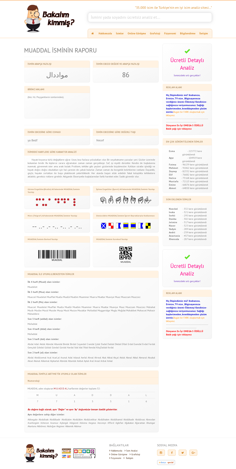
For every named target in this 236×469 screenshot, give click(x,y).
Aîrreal (97, 357)
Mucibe (38, 310)
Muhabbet (131, 310)
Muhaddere (33, 313)
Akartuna (32, 426)
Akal (104, 357)
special (170, 462)
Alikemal (45, 360)
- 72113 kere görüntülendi (194, 181)
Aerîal (84, 357)
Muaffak (51, 297)
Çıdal (97, 344)
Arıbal (103, 360)
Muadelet (32, 286)
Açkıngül (64, 422)
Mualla (59, 297)
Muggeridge (104, 310)
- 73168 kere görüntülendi (194, 178)
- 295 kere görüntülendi (195, 215)
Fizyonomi (170, 33)
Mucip (60, 310)
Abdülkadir (128, 419)
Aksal (30, 360)
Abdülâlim (78, 419)
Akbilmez (41, 426)
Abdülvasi (140, 419)
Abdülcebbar (90, 419)
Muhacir (151, 310)
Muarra (93, 297)
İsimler (120, 33)
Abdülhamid (116, 419)
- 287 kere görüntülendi (194, 239)
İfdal (85, 347)
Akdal (42, 344)
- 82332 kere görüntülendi (194, 171)
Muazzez (135, 297)
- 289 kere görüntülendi (195, 229)
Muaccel (32, 297)
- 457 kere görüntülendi (194, 235)
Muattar (101, 297)
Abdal (31, 344)
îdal (81, 347)
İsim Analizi (131, 450)
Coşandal (81, 344)
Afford (111, 422)
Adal (36, 344)
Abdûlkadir (55, 419)
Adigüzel (73, 422)
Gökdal (40, 347)
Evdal (145, 344)
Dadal (104, 344)
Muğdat (122, 310)
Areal (97, 360)
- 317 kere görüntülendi (194, 222)
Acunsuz (54, 422)
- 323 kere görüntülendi (195, 225)
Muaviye (110, 297)
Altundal (58, 344)
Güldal (48, 347)
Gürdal (63, 347)
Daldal (111, 344)
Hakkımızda (105, 33)
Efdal (124, 344)
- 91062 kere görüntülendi (194, 167)
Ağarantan (140, 422)
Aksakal (151, 357)
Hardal (70, 347)
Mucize (73, 310)
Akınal (129, 357)
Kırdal (111, 347)
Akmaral (143, 357)
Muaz (117, 297)
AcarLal (56, 357)
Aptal (86, 360)
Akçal (116, 357)
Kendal (92, 347)
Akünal (37, 360)
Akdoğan (51, 426)
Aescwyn (101, 422)
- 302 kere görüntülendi (195, 218)
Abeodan (150, 419)
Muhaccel (142, 310)
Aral (92, 360)
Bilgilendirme (187, 33)
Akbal (110, 357)
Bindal (66, 344)
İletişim (203, 33)
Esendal (138, 344)
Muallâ (66, 297)
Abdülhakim (103, 419)
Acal (49, 357)
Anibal (80, 360)
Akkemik (69, 426)
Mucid (45, 310)
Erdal (130, 344)
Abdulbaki (44, 419)
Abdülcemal (40, 357)
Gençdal (32, 347)
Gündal (55, 347)
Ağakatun (129, 422)
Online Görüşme (137, 33)
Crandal (90, 344)
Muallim (74, 297)
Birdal (73, 344)
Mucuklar (82, 310)
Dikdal (118, 344)
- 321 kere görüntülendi (195, 212)
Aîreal (91, 357)
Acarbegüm (33, 422)
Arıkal (110, 360)
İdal (76, 347)
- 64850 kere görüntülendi (194, 188)
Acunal (64, 357)
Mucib (31, 310)
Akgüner (60, 426)
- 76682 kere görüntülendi (194, 174)
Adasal (76, 357)
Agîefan (119, 422)
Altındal (49, 344)
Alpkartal (54, 360)
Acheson (44, 422)
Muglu (114, 310)
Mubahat (150, 307)
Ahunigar (150, 422)
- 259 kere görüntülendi (195, 232)
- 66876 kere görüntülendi (194, 184)
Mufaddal (92, 310)
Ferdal (152, 344)
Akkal (135, 357)
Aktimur (77, 426)
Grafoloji (155, 33)
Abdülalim (67, 419)
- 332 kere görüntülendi (195, 208)
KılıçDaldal (101, 347)
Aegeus (92, 422)
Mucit (66, 310)
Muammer (84, 297)
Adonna (83, 422)
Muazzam (126, 297)
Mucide (52, 310)
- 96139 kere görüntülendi (194, 164)
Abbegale (33, 419)
